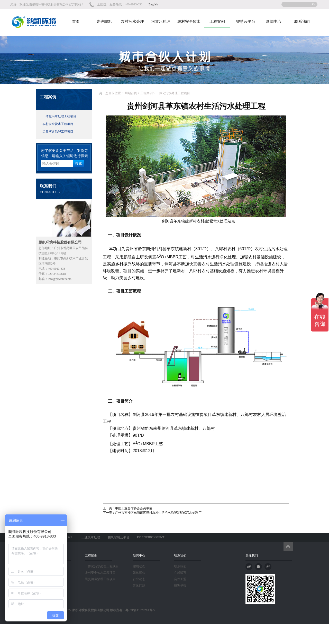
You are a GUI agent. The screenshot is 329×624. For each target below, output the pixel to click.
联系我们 (302, 22)
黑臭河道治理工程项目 (57, 131)
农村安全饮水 (188, 22)
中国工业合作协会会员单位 (133, 508)
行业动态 (139, 579)
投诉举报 (180, 585)
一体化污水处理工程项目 (59, 116)
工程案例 (217, 22)
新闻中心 (273, 22)
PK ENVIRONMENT (150, 537)
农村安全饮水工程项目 (57, 124)
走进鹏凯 (104, 22)
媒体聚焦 (139, 572)
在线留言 (180, 572)
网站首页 (131, 93)
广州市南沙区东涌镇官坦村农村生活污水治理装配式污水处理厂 (158, 512)
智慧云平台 (245, 22)
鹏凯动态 (139, 566)
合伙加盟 (180, 579)
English (153, 4)
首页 (76, 22)
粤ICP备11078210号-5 (138, 610)
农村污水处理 (132, 22)
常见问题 (139, 585)
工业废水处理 (90, 537)
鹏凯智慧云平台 (118, 537)
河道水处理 (160, 22)
